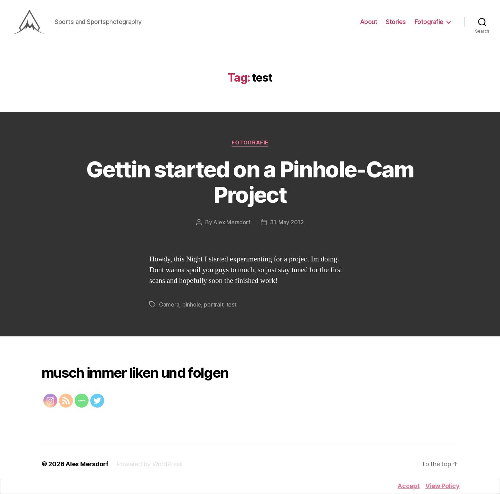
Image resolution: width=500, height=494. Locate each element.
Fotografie (429, 23)
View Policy (442, 485)
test (231, 307)
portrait (213, 307)
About (368, 23)
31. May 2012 (287, 225)
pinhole (191, 307)
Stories (396, 23)
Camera (169, 307)
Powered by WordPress (150, 467)
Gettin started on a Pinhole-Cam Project (250, 185)
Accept (408, 485)
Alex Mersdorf (231, 225)
